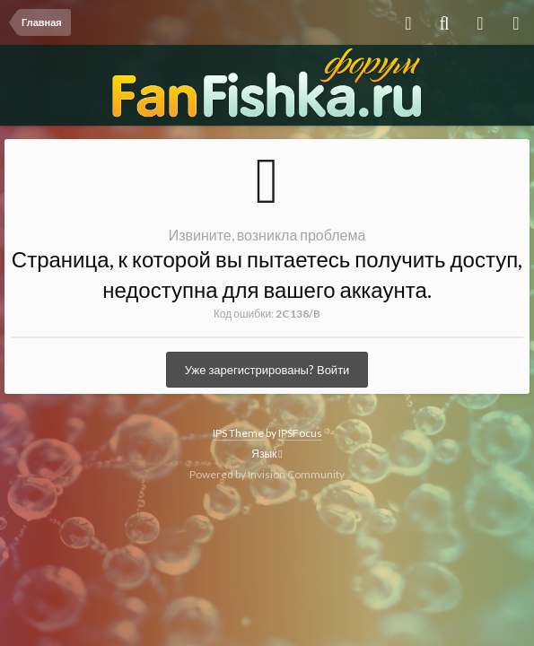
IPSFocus (300, 433)
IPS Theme (238, 433)
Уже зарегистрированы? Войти (267, 369)
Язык (266, 453)
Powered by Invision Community (267, 474)
